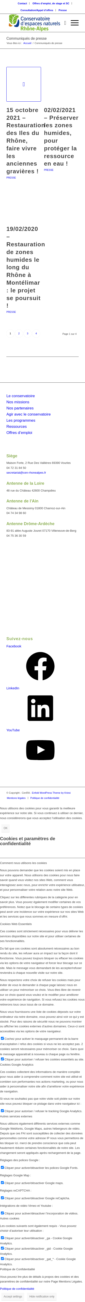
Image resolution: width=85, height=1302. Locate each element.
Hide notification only (41, 1296)
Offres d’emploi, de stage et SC (50, 3)
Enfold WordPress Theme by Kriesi (51, 792)
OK (5, 828)
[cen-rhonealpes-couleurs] (35, 23)
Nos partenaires (20, 408)
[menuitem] (22, 3)
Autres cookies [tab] (9, 1218)
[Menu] (72, 23)
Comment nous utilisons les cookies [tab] (23, 863)
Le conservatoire (20, 396)
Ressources (16, 426)
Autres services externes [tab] (16, 1116)
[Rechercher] (63, 23)
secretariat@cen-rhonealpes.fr (26, 472)
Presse (63, 10)
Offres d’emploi (19, 433)
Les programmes (20, 420)
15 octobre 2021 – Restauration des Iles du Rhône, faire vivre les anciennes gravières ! (25, 141)
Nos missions (17, 402)
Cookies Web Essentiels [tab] (16, 924)
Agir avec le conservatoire (28, 414)
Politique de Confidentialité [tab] (17, 1269)
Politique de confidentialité (17, 1288)
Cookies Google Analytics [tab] (16, 1064)
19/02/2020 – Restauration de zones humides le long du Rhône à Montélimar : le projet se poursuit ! (25, 267)
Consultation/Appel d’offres (36, 10)
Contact (22, 3)
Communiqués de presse (26, 38)
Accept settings (13, 1296)
